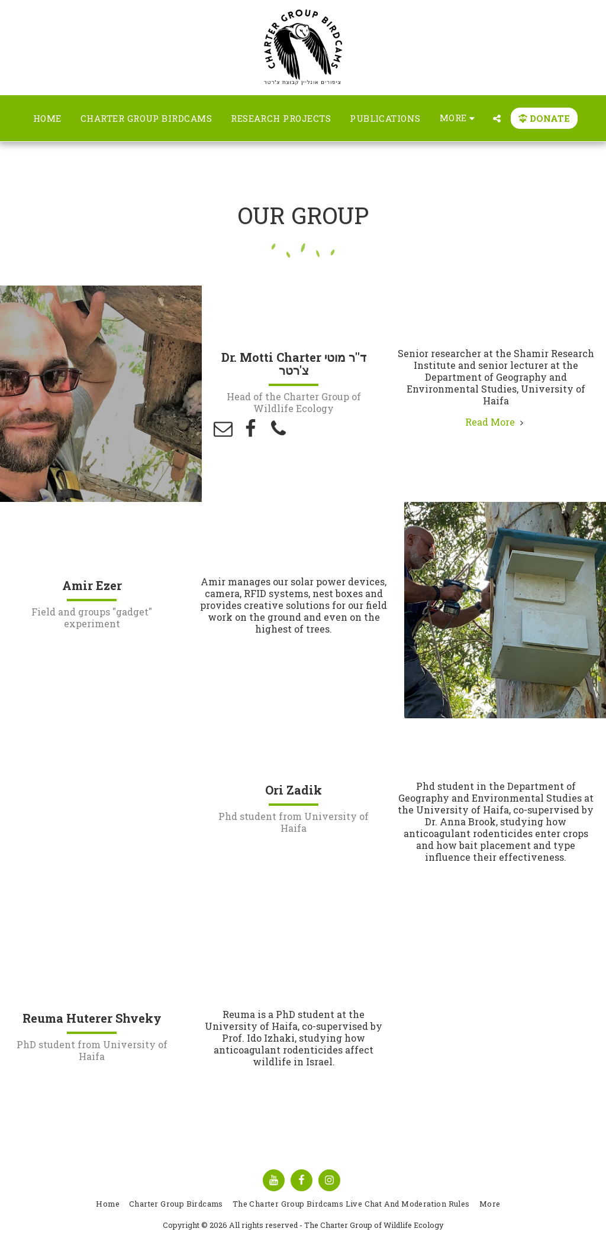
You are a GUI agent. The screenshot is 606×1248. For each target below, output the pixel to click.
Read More (496, 422)
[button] (496, 118)
